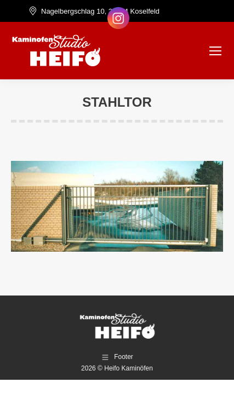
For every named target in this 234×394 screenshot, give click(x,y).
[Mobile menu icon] (215, 51)
